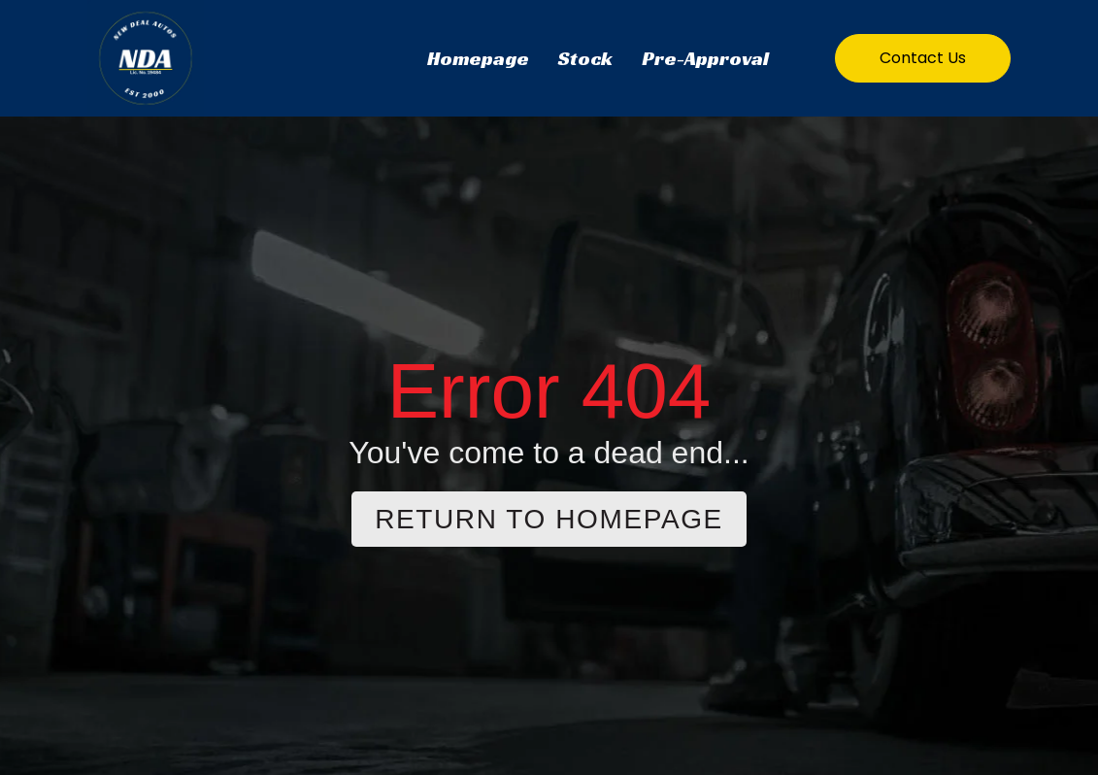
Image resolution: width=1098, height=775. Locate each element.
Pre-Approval (705, 58)
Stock (585, 58)
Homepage (478, 58)
